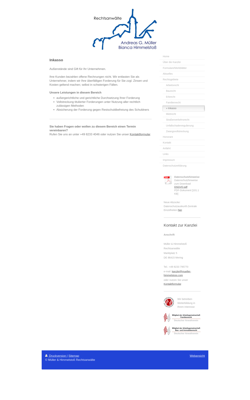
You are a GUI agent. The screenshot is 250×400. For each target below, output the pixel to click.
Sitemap (73, 356)
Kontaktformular (140, 134)
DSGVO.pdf (181, 187)
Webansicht (197, 356)
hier (180, 210)
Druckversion (56, 356)
